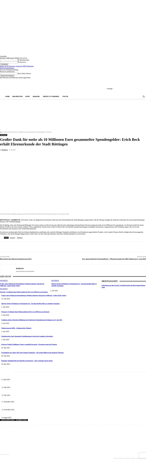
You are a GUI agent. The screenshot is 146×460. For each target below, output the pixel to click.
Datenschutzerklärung (7, 68)
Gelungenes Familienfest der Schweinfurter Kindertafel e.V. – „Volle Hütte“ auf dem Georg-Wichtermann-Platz (33, 414)
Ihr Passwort (22, 62)
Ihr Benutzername (23, 60)
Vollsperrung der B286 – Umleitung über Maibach (16, 328)
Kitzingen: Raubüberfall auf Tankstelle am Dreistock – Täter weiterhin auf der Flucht (27, 361)
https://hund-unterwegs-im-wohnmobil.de (25, 271)
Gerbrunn (12, 237)
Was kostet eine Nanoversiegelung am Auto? (16, 259)
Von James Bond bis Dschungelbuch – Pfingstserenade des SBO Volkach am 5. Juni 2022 (114, 259)
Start (1, 132)
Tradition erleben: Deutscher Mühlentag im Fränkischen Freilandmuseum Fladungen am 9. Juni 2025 (31, 320)
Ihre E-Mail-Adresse (24, 73)
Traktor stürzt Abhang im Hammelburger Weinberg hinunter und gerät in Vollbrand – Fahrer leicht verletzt (33, 295)
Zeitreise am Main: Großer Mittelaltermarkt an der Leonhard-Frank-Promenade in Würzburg (28, 384)
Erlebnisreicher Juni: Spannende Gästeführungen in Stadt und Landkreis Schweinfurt (27, 336)
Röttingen (19, 237)
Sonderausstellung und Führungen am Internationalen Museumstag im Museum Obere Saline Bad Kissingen (32, 392)
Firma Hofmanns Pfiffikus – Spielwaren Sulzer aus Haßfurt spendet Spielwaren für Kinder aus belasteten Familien (34, 398)
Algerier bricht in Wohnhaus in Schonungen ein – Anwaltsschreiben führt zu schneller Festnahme (30, 303)
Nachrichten (3, 135)
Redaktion (5, 150)
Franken (4, 280)
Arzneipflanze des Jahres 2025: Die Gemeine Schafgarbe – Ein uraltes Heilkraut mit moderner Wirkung (32, 352)
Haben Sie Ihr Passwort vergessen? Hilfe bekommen (17, 66)
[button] (143, 96)
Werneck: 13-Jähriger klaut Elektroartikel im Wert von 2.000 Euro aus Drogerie (22, 291)
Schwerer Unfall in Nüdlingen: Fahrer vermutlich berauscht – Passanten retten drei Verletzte (29, 344)
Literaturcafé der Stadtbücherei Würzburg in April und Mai (18, 376)
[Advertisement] (73, 114)
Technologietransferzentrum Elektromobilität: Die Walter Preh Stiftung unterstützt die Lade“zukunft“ (30, 406)
